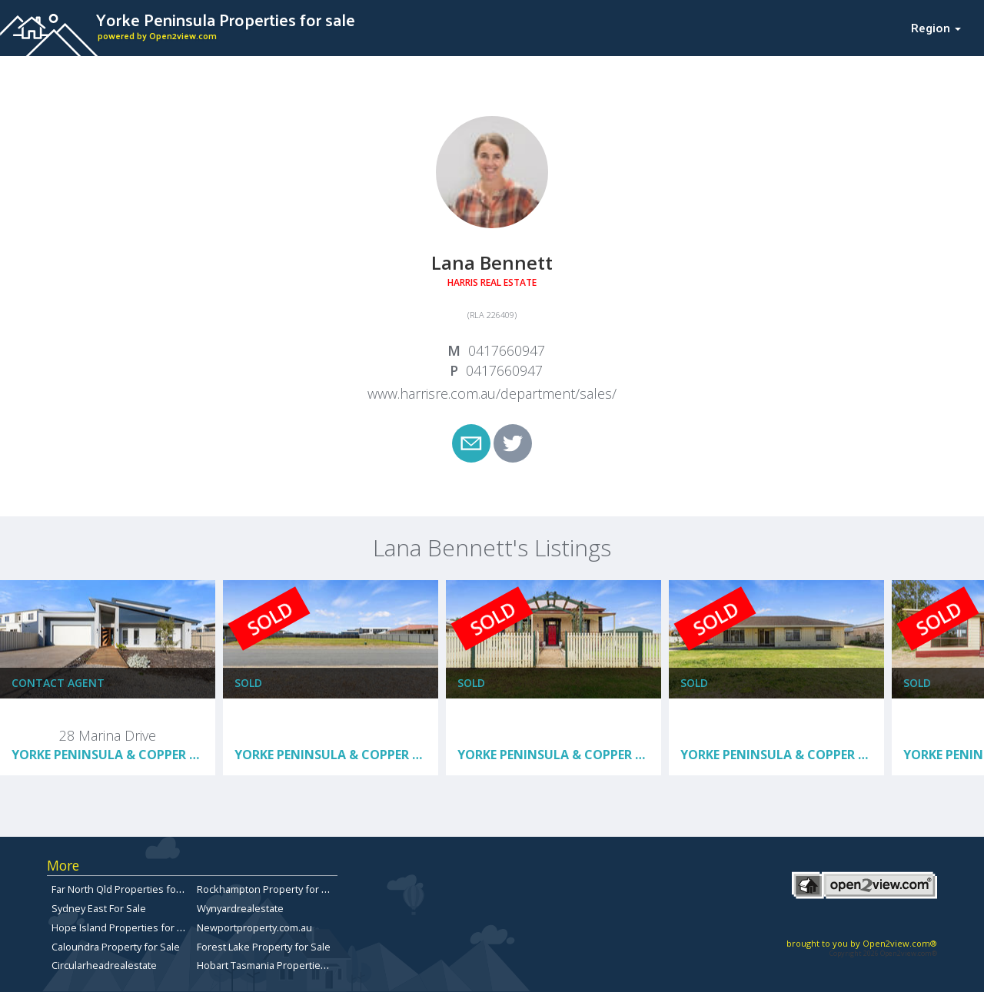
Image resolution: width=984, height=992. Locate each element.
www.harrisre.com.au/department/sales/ (492, 393)
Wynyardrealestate (240, 908)
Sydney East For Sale (99, 908)
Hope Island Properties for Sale (124, 927)
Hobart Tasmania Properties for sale (280, 965)
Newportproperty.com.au (254, 927)
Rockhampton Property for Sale (269, 889)
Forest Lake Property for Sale (264, 947)
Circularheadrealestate (104, 965)
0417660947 (506, 350)
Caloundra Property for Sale (116, 947)
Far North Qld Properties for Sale (127, 889)
